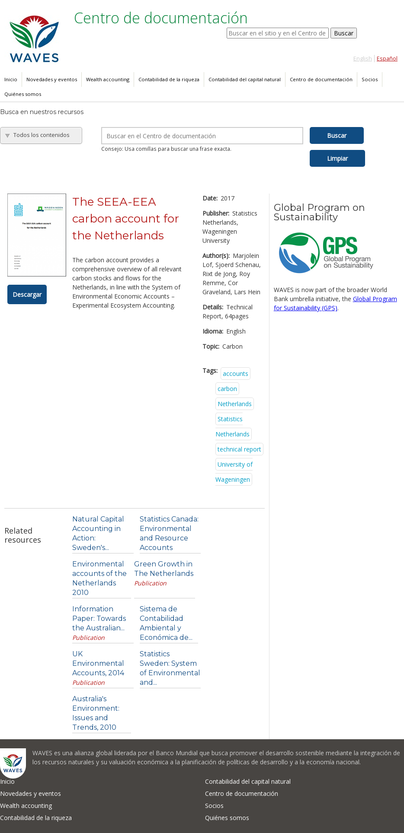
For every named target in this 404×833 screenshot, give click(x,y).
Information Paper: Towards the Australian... (99, 618)
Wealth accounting (107, 79)
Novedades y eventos (51, 79)
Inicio (10, 79)
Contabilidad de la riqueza (168, 79)
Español (387, 58)
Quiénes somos (22, 94)
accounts (235, 373)
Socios (370, 79)
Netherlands (235, 404)
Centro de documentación (321, 79)
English (362, 58)
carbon (227, 389)
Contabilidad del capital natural (244, 79)
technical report (239, 449)
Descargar (27, 294)
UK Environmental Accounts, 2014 (98, 663)
